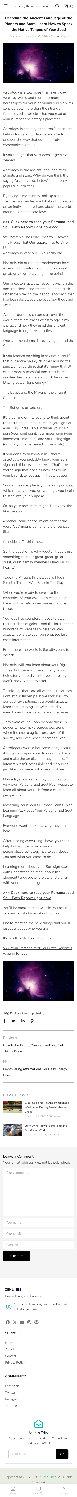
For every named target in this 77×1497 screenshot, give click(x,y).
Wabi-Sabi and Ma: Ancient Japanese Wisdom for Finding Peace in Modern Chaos (47, 1107)
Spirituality (37, 1013)
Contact (10, 1356)
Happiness (22, 1013)
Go (62, 1454)
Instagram (12, 1399)
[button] (69, 6)
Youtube (11, 1405)
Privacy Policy (15, 1362)
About (9, 1349)
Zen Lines (15, 36)
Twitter (10, 1392)
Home (9, 1343)
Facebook (12, 1386)
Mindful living (58, 36)
